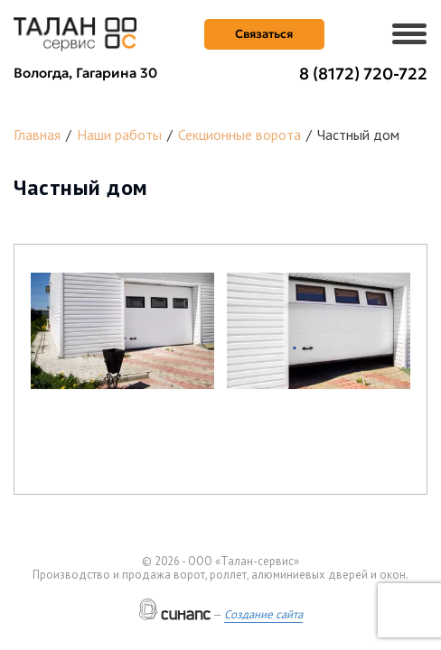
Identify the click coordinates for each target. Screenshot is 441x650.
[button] (122, 331)
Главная (37, 134)
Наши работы (119, 134)
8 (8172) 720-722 (363, 73)
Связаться (264, 34)
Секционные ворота (239, 134)
